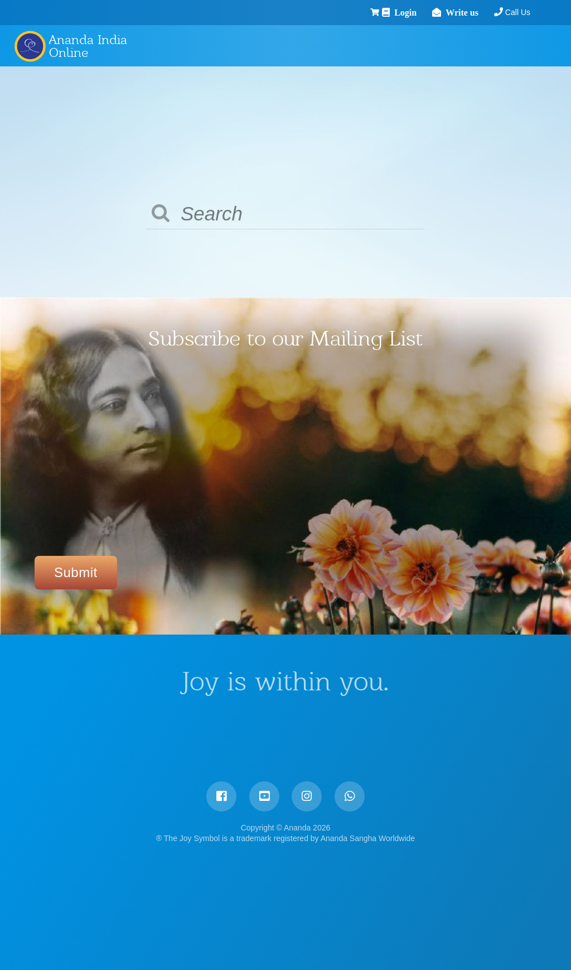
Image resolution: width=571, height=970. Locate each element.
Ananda (29, 46)
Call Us (485, 12)
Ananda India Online (88, 46)
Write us (432, 12)
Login (375, 12)
